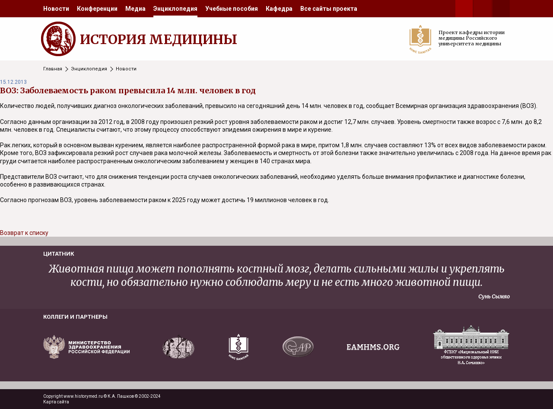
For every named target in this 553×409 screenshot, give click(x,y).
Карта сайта (56, 401)
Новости (56, 8)
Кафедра (279, 8)
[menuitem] (56, 8)
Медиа (135, 8)
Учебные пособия (231, 8)
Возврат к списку (24, 232)
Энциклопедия (175, 8)
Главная (52, 69)
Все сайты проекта (328, 8)
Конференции (97, 8)
